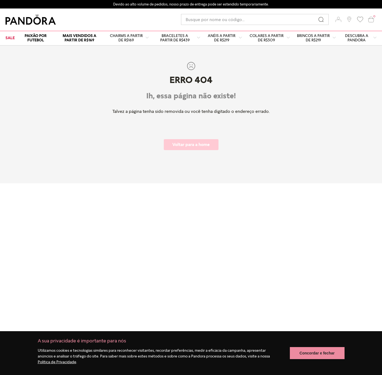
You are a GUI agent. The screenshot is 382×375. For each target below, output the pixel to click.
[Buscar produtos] (321, 19)
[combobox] (255, 19)
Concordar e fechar (316, 353)
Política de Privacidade (57, 361)
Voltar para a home (191, 144)
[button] (338, 19)
